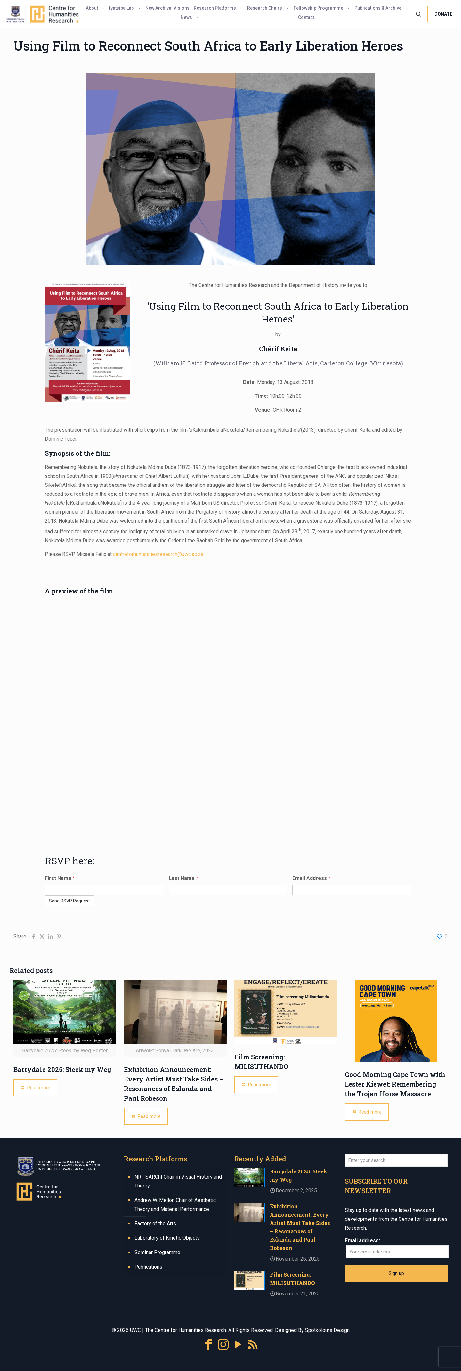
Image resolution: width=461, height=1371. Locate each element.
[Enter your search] (396, 1160)
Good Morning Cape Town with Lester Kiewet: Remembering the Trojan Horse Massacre (395, 1084)
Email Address (311, 878)
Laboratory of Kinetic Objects (167, 1238)
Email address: (362, 1240)
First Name (60, 878)
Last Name (183, 878)
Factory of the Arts (155, 1223)
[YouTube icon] (237, 1344)
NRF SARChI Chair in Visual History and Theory (178, 1181)
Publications (148, 1267)
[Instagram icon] (223, 1344)
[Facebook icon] (208, 1344)
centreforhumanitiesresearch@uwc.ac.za (158, 554)
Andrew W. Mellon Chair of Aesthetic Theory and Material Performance (175, 1204)
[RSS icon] (252, 1344)
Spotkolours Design (327, 1330)
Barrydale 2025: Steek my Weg (62, 1069)
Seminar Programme (157, 1252)
